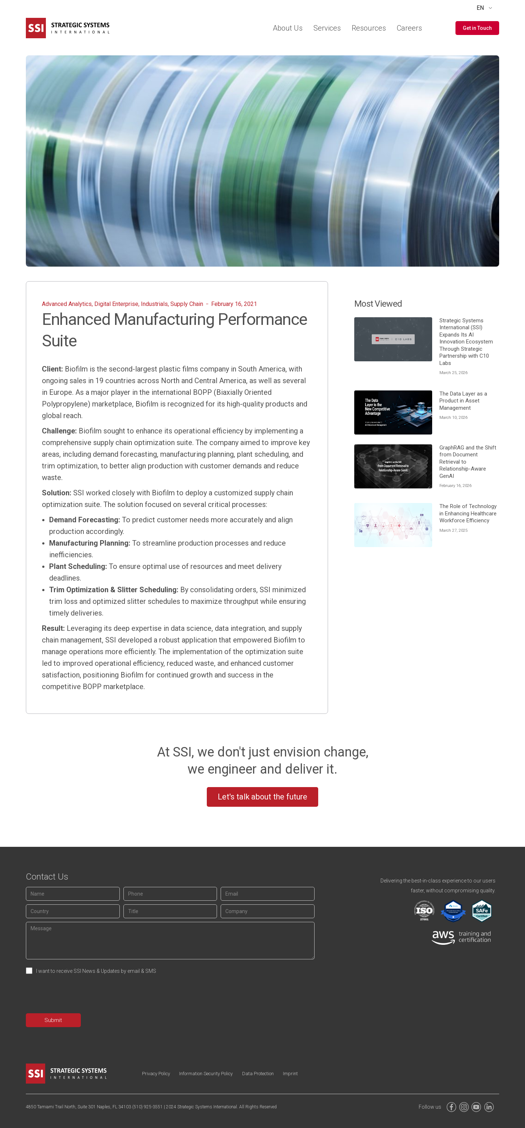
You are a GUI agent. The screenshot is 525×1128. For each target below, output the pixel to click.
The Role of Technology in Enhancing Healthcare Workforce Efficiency (468, 513)
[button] (477, 28)
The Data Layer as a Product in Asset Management (463, 400)
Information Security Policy (223, 1074)
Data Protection (286, 1074)
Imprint (327, 1074)
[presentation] (81, 995)
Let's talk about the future (262, 796)
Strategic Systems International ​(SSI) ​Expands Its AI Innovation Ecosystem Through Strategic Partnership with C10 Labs (466, 341)
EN (480, 7)
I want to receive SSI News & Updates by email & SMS (96, 971)
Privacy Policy (161, 1074)
